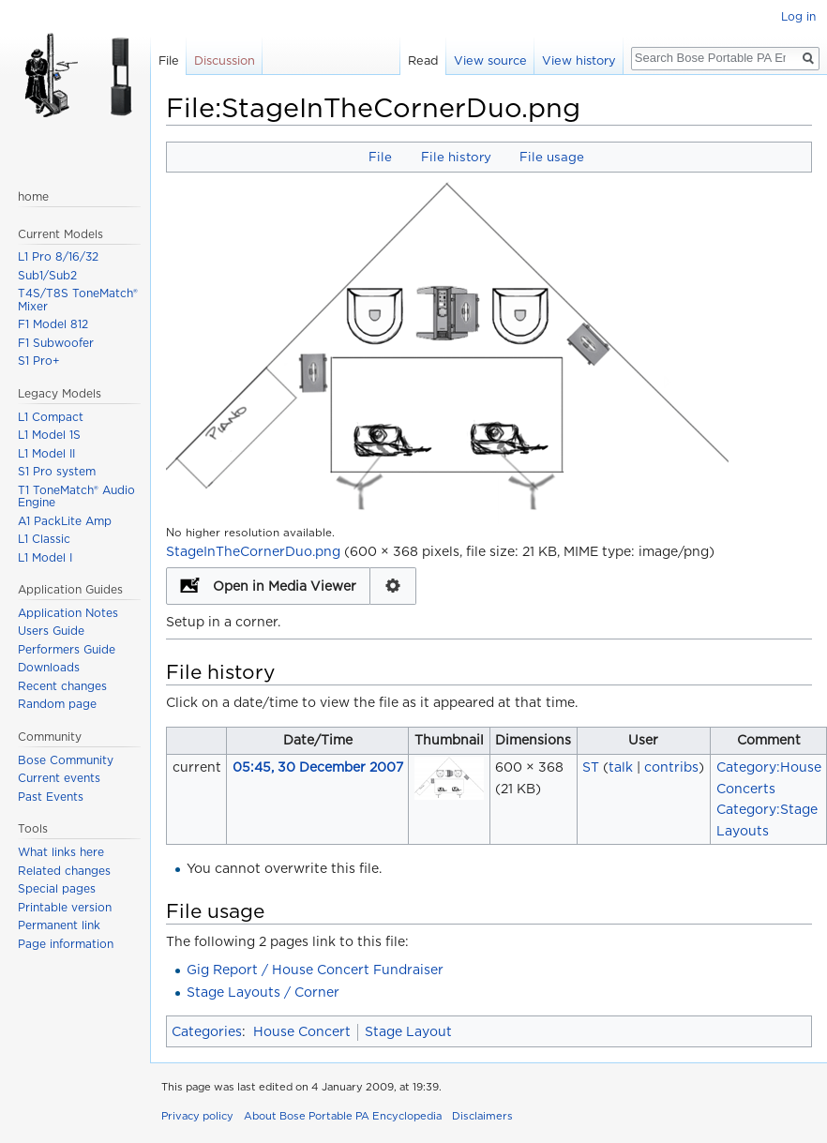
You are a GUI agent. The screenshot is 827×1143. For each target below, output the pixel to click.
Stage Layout (408, 1031)
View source (490, 60)
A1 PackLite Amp (65, 521)
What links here (61, 852)
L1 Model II (46, 453)
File (380, 156)
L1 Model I (45, 557)
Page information (65, 944)
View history (579, 60)
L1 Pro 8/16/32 (58, 256)
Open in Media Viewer (284, 586)
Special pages (57, 888)
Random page (57, 704)
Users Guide (51, 631)
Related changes (64, 871)
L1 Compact (50, 417)
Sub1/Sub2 (47, 275)
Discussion (224, 60)
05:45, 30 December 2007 (318, 767)
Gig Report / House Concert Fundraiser (315, 969)
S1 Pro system (57, 471)
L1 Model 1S (49, 435)
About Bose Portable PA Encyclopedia (343, 1115)
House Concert (302, 1031)
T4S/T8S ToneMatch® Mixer (78, 299)
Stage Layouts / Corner (263, 992)
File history (456, 156)
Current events (59, 778)
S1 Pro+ (39, 360)
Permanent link (59, 925)
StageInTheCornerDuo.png (253, 551)
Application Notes (68, 613)
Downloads (49, 667)
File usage (551, 156)
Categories (207, 1031)
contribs (671, 767)
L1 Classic (44, 539)
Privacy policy (197, 1115)
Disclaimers (482, 1115)
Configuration (393, 586)
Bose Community (65, 760)
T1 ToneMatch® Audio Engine (76, 496)
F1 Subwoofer (56, 343)
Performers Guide (66, 649)
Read (423, 60)
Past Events (50, 797)
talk (621, 767)
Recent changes (62, 686)
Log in (798, 16)
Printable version (65, 907)
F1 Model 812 (53, 324)
